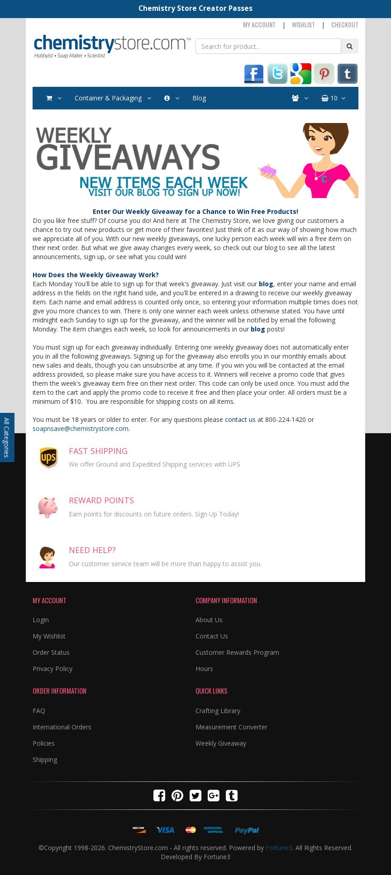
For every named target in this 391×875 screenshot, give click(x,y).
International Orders (62, 727)
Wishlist (303, 24)
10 (333, 98)
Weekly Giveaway (221, 743)
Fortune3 (279, 847)
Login (41, 619)
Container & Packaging (113, 98)
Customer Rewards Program (237, 652)
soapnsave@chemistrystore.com (81, 428)
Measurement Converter (231, 727)
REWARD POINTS (101, 500)
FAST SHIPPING (98, 450)
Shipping (45, 759)
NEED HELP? (92, 549)
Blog (199, 98)
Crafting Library (218, 710)
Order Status (51, 652)
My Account (259, 24)
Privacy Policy (52, 668)
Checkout (344, 24)
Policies (44, 743)
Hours (204, 668)
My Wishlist (49, 636)
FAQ (39, 710)
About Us (209, 619)
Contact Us (212, 636)
